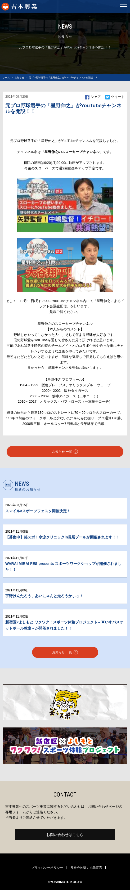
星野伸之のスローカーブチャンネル (65, 324)
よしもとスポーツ (36, 6)
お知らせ (19, 77)
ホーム (6, 77)
